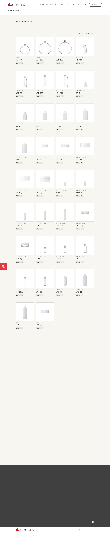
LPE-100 (19, 325)
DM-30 (78, 126)
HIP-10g (79, 225)
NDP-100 (39, 93)
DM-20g (79, 159)
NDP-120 (59, 93)
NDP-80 (19, 93)
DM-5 (78, 93)
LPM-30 (39, 292)
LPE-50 (59, 292)
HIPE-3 (59, 192)
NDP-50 (79, 59)
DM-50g (39, 192)
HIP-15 (79, 258)
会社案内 (85, 5)
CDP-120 (59, 59)
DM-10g (59, 159)
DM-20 (58, 126)
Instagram (89, 522)
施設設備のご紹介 (64, 5)
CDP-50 (19, 59)
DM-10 (18, 126)
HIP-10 (58, 258)
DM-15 (38, 126)
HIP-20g (19, 258)
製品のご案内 (53, 5)
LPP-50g (39, 325)
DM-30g (19, 192)
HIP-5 (38, 258)
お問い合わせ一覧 (95, 5)
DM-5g (38, 159)
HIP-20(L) (20, 292)
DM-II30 (19, 159)
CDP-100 (39, 59)
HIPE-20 (59, 225)
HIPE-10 (19, 225)
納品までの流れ (76, 5)
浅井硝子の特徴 (44, 5)
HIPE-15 (39, 225)
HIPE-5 (79, 192)
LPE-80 (79, 292)
